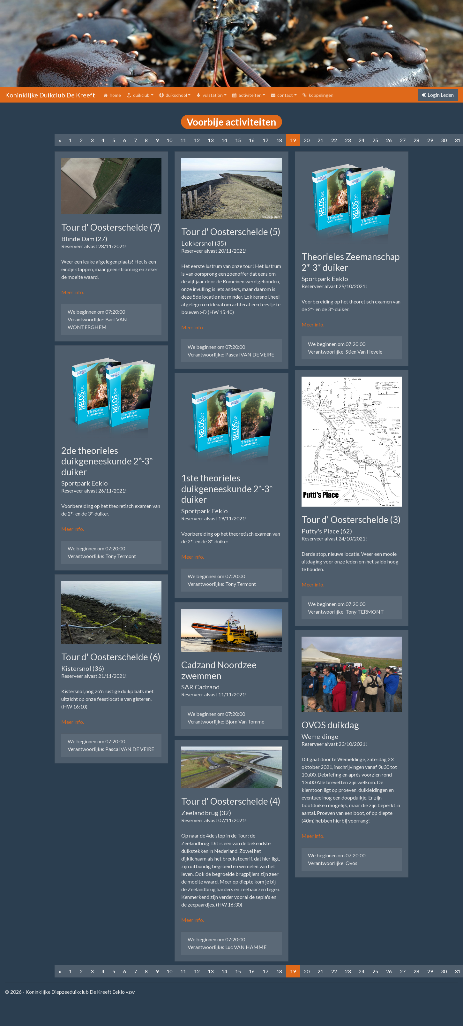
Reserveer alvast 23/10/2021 (333, 744)
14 (224, 140)
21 (320, 140)
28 (416, 140)
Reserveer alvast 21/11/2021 (93, 676)
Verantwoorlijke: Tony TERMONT (346, 612)
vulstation (209, 95)
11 (183, 140)
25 (375, 140)
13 (210, 140)
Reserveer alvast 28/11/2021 (93, 246)
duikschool (173, 95)
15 (238, 140)
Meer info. (72, 292)
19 (293, 140)
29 (430, 140)
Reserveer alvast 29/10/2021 (333, 286)
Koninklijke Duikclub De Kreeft (50, 95)
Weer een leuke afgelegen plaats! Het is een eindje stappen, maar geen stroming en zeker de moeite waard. (109, 269)
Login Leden (438, 95)
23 (348, 140)
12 (197, 140)
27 (403, 140)
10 (169, 140)
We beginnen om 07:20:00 (96, 312)
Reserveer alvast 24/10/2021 (333, 538)
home (113, 94)
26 (389, 140)
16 (252, 140)
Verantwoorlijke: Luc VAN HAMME (227, 947)
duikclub (138, 95)
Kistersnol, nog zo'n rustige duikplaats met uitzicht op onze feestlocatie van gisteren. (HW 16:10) (107, 698)
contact (281, 95)
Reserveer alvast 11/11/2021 (213, 694)
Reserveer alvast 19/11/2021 (213, 518)
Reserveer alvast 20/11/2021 (213, 251)
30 (444, 140)
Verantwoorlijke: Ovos (332, 863)
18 (279, 140)
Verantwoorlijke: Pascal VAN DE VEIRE (111, 749)
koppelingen (317, 95)
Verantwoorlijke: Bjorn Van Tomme (226, 721)
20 (307, 140)
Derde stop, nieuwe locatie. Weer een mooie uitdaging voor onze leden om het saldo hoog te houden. (350, 561)
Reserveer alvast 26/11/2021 (93, 490)
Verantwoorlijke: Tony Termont (102, 556)
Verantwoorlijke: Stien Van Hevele (345, 351)
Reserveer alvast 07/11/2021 (213, 820)
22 (334, 140)
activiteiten (247, 95)
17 (265, 140)
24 (361, 140)
